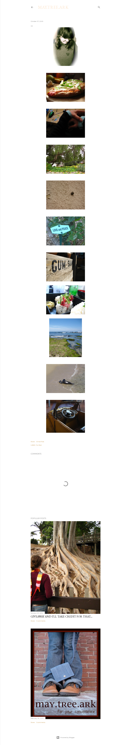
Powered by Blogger (65, 737)
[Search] (99, 6)
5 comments (40, 722)
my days (39, 445)
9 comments (40, 621)
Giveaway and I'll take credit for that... (61, 616)
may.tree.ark (53, 7)
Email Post (40, 441)
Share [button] (33, 441)
